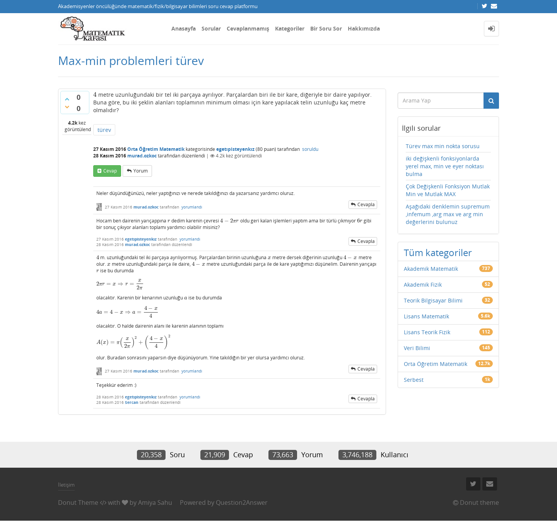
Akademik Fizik (423, 284)
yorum (140, 170)
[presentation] (95, 94)
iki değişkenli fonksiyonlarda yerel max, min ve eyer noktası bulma (445, 166)
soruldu (310, 149)
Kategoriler (289, 28)
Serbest (414, 379)
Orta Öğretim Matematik (156, 149)
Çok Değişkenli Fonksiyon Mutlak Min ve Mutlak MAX (448, 190)
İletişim (66, 484)
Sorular (211, 28)
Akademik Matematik (431, 268)
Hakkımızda (364, 28)
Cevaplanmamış (248, 28)
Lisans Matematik (426, 316)
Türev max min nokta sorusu (443, 146)
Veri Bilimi (417, 348)
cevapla (366, 204)
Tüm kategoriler (438, 252)
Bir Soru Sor (326, 28)
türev (104, 129)
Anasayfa (183, 28)
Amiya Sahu (155, 502)
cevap (110, 170)
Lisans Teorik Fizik (427, 332)
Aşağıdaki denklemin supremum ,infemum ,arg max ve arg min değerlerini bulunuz (448, 214)
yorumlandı (191, 207)
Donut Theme (78, 502)
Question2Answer (242, 502)
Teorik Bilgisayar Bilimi (433, 300)
